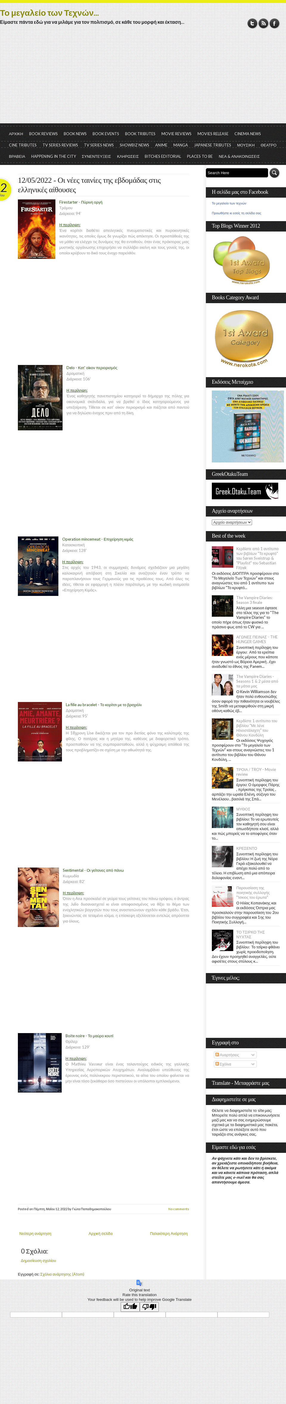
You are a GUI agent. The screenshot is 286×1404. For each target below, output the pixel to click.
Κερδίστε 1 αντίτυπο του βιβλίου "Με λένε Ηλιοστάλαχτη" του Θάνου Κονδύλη (256, 727)
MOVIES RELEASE (213, 133)
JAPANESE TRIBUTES (212, 145)
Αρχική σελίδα (101, 1233)
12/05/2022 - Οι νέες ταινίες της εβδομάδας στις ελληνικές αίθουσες (89, 185)
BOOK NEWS (75, 133)
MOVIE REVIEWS (176, 133)
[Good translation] (130, 1307)
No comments (178, 1209)
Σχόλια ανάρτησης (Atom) (62, 1274)
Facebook (274, 23)
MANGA (180, 145)
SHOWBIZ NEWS (134, 145)
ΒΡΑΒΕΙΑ (17, 156)
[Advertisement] (143, 78)
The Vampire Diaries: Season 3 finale (254, 600)
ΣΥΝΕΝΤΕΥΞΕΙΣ (96, 156)
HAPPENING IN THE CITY (53, 156)
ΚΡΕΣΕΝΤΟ (246, 848)
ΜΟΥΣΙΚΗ (246, 145)
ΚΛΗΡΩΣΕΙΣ (128, 156)
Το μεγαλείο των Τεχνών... (49, 12)
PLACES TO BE (200, 156)
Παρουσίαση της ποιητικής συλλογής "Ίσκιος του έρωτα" (253, 892)
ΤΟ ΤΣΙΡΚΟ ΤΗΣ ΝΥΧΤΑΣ (250, 934)
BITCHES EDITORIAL (163, 156)
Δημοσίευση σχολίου (38, 1260)
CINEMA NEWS (247, 133)
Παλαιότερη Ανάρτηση (169, 1233)
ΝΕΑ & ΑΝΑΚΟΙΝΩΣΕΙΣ (239, 156)
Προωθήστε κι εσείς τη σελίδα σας (236, 213)
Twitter (252, 23)
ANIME (161, 145)
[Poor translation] (149, 1307)
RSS (263, 23)
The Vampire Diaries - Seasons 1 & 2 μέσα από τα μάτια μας (257, 681)
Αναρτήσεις (227, 1054)
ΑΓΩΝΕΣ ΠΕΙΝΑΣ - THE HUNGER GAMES (256, 639)
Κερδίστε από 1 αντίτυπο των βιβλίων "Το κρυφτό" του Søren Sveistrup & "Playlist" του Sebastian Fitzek (257, 558)
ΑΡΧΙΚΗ (16, 133)
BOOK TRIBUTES (140, 133)
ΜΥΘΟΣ (243, 809)
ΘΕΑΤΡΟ (268, 145)
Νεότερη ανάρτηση (35, 1233)
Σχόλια (223, 1064)
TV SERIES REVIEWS (60, 145)
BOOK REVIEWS (43, 133)
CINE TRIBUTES (23, 145)
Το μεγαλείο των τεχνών (229, 203)
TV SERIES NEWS (99, 145)
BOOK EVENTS (106, 133)
